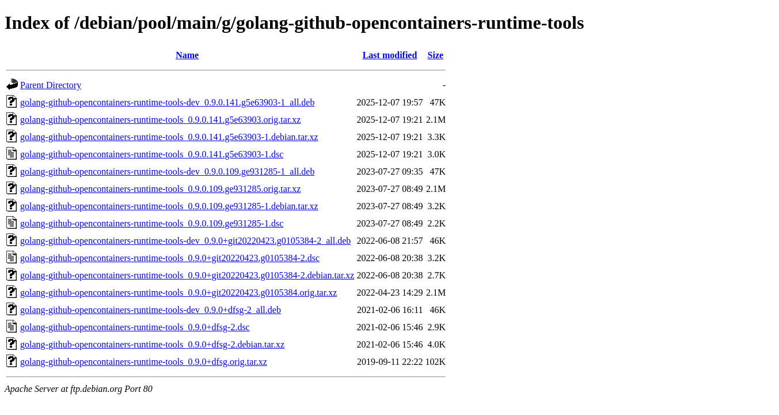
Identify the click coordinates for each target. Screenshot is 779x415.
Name (187, 55)
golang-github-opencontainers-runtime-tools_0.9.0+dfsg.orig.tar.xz (143, 362)
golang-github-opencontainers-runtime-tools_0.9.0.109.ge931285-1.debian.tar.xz (169, 206)
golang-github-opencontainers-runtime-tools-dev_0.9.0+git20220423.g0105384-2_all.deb (185, 241)
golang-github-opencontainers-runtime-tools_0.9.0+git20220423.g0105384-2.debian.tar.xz (187, 275)
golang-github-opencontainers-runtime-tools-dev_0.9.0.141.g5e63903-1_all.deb (167, 102)
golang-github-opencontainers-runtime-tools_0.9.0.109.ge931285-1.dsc (151, 223)
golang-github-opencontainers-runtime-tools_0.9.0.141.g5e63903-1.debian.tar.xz (169, 137)
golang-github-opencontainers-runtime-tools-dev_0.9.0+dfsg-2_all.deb (150, 310)
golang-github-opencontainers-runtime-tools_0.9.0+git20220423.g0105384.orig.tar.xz (178, 292)
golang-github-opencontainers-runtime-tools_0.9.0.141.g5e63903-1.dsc (151, 154)
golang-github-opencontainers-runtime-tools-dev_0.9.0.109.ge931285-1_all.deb (167, 171)
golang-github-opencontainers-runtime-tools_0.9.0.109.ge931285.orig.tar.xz (160, 189)
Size (436, 55)
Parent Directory (50, 85)
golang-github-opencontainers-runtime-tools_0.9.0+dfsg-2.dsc (135, 327)
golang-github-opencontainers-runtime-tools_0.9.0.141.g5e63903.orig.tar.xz (160, 119)
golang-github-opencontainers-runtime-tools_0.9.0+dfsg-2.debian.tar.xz (152, 344)
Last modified (390, 55)
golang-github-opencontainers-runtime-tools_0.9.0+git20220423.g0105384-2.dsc (170, 258)
